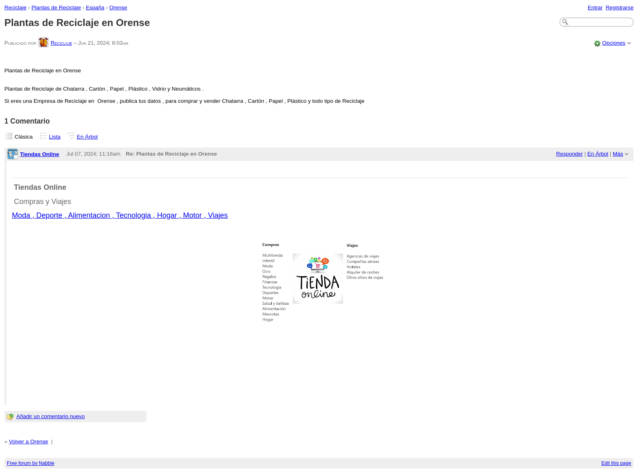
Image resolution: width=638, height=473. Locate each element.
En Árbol (87, 137)
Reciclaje (15, 7)
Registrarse (620, 7)
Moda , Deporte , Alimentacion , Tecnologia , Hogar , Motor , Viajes (120, 215)
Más (618, 154)
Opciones (613, 43)
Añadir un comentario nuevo (50, 416)
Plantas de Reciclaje (56, 7)
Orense (118, 7)
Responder (569, 154)
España (95, 7)
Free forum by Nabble (31, 463)
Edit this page (616, 463)
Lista (54, 137)
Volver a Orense (28, 441)
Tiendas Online (39, 154)
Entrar (595, 7)
